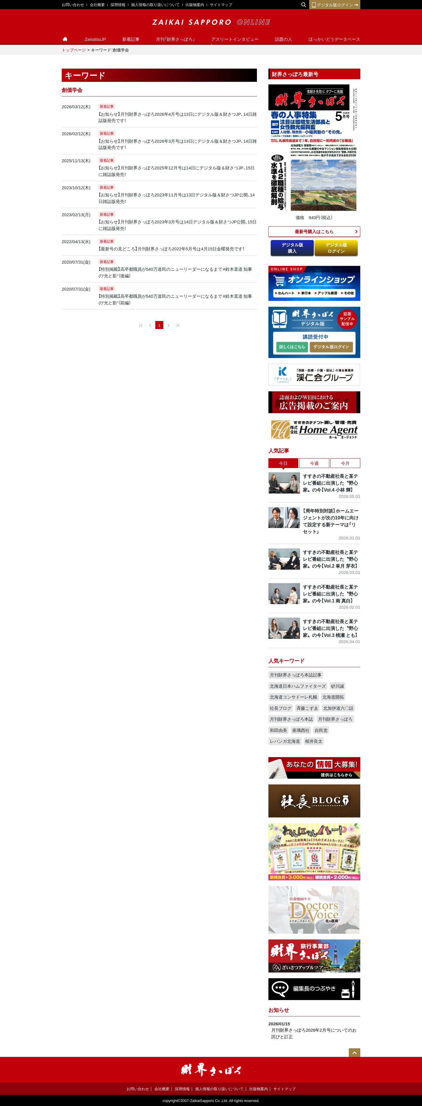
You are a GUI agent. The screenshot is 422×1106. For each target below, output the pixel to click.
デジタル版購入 (292, 247)
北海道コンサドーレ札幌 (293, 697)
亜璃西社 (300, 730)
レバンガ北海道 (285, 741)
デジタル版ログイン (335, 4)
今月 (345, 463)
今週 (314, 463)
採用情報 (118, 4)
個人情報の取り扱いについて (155, 4)
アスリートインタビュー (235, 39)
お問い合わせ (73, 4)
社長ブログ (280, 708)
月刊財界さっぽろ (335, 719)
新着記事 (131, 39)
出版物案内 (194, 4)
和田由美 (278, 730)
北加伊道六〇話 (338, 708)
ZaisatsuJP (95, 39)
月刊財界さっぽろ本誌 (291, 719)
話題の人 (283, 39)
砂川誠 (337, 686)
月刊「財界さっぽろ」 (175, 39)
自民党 (321, 730)
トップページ (74, 50)
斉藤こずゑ (307, 708)
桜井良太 (313, 741)
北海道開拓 (333, 697)
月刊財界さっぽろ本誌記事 (296, 675)
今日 (283, 463)
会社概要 (97, 4)
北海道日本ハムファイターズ (298, 686)
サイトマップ (221, 4)
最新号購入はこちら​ (314, 231)
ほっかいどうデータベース (334, 39)
